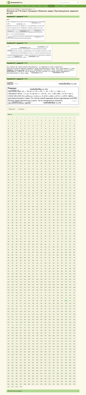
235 (62, 152)
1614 (70, 370)
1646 (62, 376)
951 (70, 265)
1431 (16, 343)
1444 (70, 343)
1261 (16, 316)
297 (37, 163)
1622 (33, 373)
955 (16, 268)
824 (37, 246)
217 (57, 150)
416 (37, 182)
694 (62, 225)
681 (8, 225)
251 (57, 155)
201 (62, 147)
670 (33, 222)
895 (49, 257)
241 (16, 155)
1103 (66, 290)
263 (37, 158)
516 (29, 198)
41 (33, 123)
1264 (29, 316)
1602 (21, 370)
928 (45, 263)
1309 (74, 322)
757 (41, 236)
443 (8, 187)
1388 (49, 335)
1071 (74, 284)
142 (29, 139)
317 (49, 166)
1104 (70, 290)
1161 (25, 300)
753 (25, 236)
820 (21, 246)
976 (33, 271)
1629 (62, 373)
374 (74, 174)
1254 (58, 314)
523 (58, 198)
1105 (74, 290)
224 (16, 152)
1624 (41, 373)
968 (70, 268)
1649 (74, 376)
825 (41, 246)
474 (66, 190)
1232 (37, 311)
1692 (41, 384)
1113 (37, 292)
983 (62, 271)
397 (29, 179)
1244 (17, 314)
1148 (41, 298)
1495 (70, 351)
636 (33, 217)
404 (58, 179)
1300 (37, 322)
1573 (41, 365)
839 (29, 249)
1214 (33, 308)
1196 (29, 306)
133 (62, 136)
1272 (62, 316)
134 (66, 136)
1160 (21, 300)
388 (62, 177)
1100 (54, 290)
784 (12, 241)
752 (21, 236)
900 (70, 257)
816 (74, 244)
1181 (37, 303)
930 (53, 263)
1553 (29, 362)
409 (8, 182)
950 (66, 265)
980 (49, 271)
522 (53, 198)
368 (49, 174)
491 (66, 193)
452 (45, 187)
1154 (66, 298)
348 (37, 171)
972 (16, 271)
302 (58, 163)
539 (53, 201)
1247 (29, 314)
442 (74, 185)
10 (45, 117)
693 (58, 225)
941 (29, 265)
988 (12, 273)
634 (25, 217)
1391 (62, 335)
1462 (74, 346)
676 (58, 222)
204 (74, 147)
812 (57, 244)
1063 (41, 284)
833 (74, 246)
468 (41, 190)
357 (74, 171)
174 (20, 144)
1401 (33, 338)
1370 (45, 333)
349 (41, 171)
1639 (33, 376)
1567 (17, 365)
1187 (62, 303)
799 (74, 241)
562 (8, 206)
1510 (62, 354)
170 (74, 142)
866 (70, 252)
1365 (25, 333)
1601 (16, 370)
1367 (33, 333)
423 (66, 182)
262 (33, 158)
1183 (45, 303)
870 (16, 255)
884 (74, 255)
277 (25, 160)
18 (8, 120)
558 (62, 203)
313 (33, 166)
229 (37, 152)
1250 (41, 314)
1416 (25, 341)
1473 (50, 349)
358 (8, 174)
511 (8, 198)
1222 (66, 308)
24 (33, 120)
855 (25, 252)
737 (29, 233)
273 (8, 160)
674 (49, 222)
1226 (12, 311)
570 (41, 206)
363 (29, 174)
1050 (58, 281)
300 (49, 163)
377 (16, 177)
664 (8, 222)
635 (29, 217)
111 (41, 134)
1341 (66, 327)
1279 (21, 319)
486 (45, 193)
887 (16, 257)
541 (62, 201)
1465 (17, 349)
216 (53, 150)
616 (20, 214)
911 (45, 260)
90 (24, 131)
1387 (45, 335)
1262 (21, 316)
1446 (8, 346)
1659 (45, 378)
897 (58, 257)
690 (45, 225)
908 (33, 260)
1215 (37, 308)
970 (8, 271)
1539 (41, 359)
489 (58, 193)
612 (74, 212)
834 (8, 249)
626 (62, 214)
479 (16, 193)
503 (45, 195)
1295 (17, 322)
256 (8, 158)
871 (20, 255)
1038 (8, 281)
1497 (8, 354)
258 (16, 158)
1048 (49, 281)
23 (29, 120)
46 (53, 123)
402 (49, 179)
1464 (12, 349)
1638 (29, 376)
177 (33, 144)
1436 (37, 343)
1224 (74, 308)
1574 (45, 365)
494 (8, 195)
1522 (41, 357)
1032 (54, 279)
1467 (25, 349)
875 (37, 255)
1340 (62, 327)
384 (45, 177)
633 (21, 217)
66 (66, 125)
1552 (25, 362)
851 (8, 252)
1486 (33, 351)
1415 (21, 341)
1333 (33, 327)
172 (12, 144)
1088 (74, 287)
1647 (66, 376)
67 (70, 125)
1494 (66, 351)
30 (57, 120)
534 (33, 201)
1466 (21, 349)
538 (49, 201)
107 (25, 134)
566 (25, 206)
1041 (21, 281)
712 (66, 228)
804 (25, 244)
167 (62, 142)
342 (12, 171)
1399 (25, 338)
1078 (33, 287)
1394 (74, 335)
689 (41, 225)
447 (25, 187)
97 (53, 131)
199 (53, 147)
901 (74, 257)
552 (37, 203)
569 (37, 206)
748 (74, 233)
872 (25, 255)
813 (62, 244)
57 (28, 125)
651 (25, 220)
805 (29, 244)
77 (41, 128)
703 (29, 228)
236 (66, 152)
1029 (41, 279)
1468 (29, 349)
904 (16, 260)
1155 (70, 298)
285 (58, 160)
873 (29, 255)
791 (41, 241)
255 (74, 155)
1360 (74, 330)
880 (58, 255)
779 (62, 238)
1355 (54, 330)
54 (16, 125)
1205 (66, 306)
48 (61, 123)
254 (70, 155)
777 (53, 238)
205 (8, 150)
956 (21, 268)
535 (37, 201)
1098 (45, 290)
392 (8, 179)
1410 (70, 338)
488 (54, 193)
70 (12, 128)
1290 (66, 319)
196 (41, 147)
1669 (17, 381)
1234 (45, 311)
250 (53, 155)
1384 (33, 335)
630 (8, 217)
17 (74, 117)
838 (25, 249)
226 (25, 152)
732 (8, 233)
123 (20, 136)
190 (16, 147)
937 (12, 265)
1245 (21, 314)
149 (57, 139)
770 (25, 238)
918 (74, 260)
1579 (66, 365)
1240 (70, 311)
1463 (8, 349)
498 (25, 195)
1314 (25, 324)
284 (54, 160)
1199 (41, 306)
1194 (21, 306)
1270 (54, 316)
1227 (17, 311)
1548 (8, 362)
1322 (58, 324)
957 (25, 268)
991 (25, 273)
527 (74, 198)
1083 (54, 287)
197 (45, 147)
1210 (16, 308)
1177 (21, 303)
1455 (45, 346)
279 (33, 160)
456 (62, 187)
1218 (49, 308)
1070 (70, 284)
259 (21, 158)
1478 (70, 349)
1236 (54, 311)
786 (21, 241)
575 (62, 206)
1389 (54, 335)
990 (21, 273)
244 (29, 155)
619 (33, 214)
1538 (37, 359)
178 (37, 144)
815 (70, 244)
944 (41, 265)
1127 (25, 295)
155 (12, 142)
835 (12, 249)
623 (49, 214)
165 (53, 142)
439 (62, 185)
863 (58, 252)
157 (20, 142)
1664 (66, 378)
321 (66, 166)
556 (53, 203)
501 (37, 195)
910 (41, 260)
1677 (50, 381)
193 (29, 147)
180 (45, 144)
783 (8, 241)
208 (21, 150)
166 (57, 142)
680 (74, 222)
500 (33, 195)
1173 (74, 300)
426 (8, 185)
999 (58, 273)
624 (53, 214)
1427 (70, 341)
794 (53, 241)
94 (41, 131)
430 (25, 185)
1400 (29, 338)
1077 (29, 287)
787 (25, 241)
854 (21, 252)
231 (45, 152)
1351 (37, 330)
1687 (21, 384)
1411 (74, 338)
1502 (29, 354)
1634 (12, 376)
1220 (58, 308)
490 (62, 193)
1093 (25, 290)
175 (25, 144)
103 (8, 134)
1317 (37, 324)
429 (21, 185)
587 (41, 209)
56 (24, 125)
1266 (37, 316)
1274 (70, 316)
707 (45, 228)
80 (53, 128)
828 (54, 246)
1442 (62, 343)
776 (49, 238)
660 (62, 220)
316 (45, 166)
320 (62, 166)
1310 (8, 324)
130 (49, 136)
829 (58, 246)
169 (70, 142)
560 (70, 203)
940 (25, 265)
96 (49, 131)
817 (8, 246)
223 (12, 152)
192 (25, 147)
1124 (12, 295)
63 (53, 125)
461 (12, 190)
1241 (74, 311)
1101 (58, 290)
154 (8, 142)
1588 (33, 368)
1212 (25, 308)
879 (53, 255)
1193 (16, 306)
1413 (12, 341)
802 (16, 244)
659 (58, 220)
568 (33, 206)
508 (66, 195)
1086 (66, 287)
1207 (74, 306)
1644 (54, 376)
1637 (25, 376)
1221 (62, 308)
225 (21, 152)
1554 (33, 362)
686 (29, 225)
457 (66, 187)
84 (70, 128)
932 (62, 263)
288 (70, 160)
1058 (21, 284)
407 (70, 179)
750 (12, 236)
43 (41, 123)
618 (29, 214)
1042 (25, 281)
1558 (49, 362)
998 (53, 273)
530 (16, 201)
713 (70, 228)
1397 (17, 338)
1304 (54, 322)
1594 (58, 368)
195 (37, 147)
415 (33, 182)
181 (49, 144)
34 (74, 120)
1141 (12, 298)
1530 (74, 357)
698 (8, 228)
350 (45, 171)
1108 (17, 292)
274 (12, 160)
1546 (70, 359)
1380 (17, 335)
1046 (41, 281)
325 (12, 168)
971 (12, 271)
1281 (29, 319)
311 (24, 166)
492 (70, 193)
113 (49, 134)
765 (74, 236)
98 (57, 131)
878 (49, 255)
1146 (33, 298)
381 (33, 177)
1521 (37, 357)
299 (45, 163)
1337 (50, 327)
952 (74, 265)
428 (16, 185)
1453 (37, 346)
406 (66, 179)
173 (16, 144)
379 (25, 177)
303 (62, 163)
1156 (74, 298)
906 (25, 260)
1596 (66, 368)
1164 (37, 300)
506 (58, 195)
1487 (37, 351)
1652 (17, 378)
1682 (70, 381)
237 (70, 152)
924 (29, 263)
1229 (25, 311)
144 (37, 139)
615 (16, 214)
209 (25, 150)
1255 (62, 314)
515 (25, 198)
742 (49, 233)
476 (74, 190)
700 (16, 228)
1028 (37, 279)
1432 (21, 343)
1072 (8, 287)
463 (21, 190)
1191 (8, 306)
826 (45, 246)
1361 (8, 333)
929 (49, 263)
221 (74, 150)
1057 (17, 284)
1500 (21, 354)
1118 (58, 292)
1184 (49, 303)
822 (29, 246)
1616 (8, 373)
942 (33, 265)
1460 (66, 346)
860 (45, 252)
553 (41, 203)
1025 (25, 279)
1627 (54, 373)
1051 (62, 281)
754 (29, 236)
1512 (70, 354)
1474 (54, 349)
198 (49, 147)
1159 (16, 300)
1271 (58, 316)
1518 (25, 357)
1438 (45, 343)
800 (8, 244)
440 (66, 185)
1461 (70, 346)
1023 (17, 279)
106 (20, 134)
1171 (66, 300)
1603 (25, 370)
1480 (8, 351)
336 (58, 168)
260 (25, 158)
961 (41, 268)
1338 (54, 327)
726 (53, 230)
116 (61, 134)
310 (20, 166)
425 (74, 182)
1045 (37, 281)
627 (66, 214)
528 (8, 201)
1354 (50, 330)
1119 (62, 292)
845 (53, 249)
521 (49, 198)
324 (8, 168)
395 (21, 179)
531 (20, 201)
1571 (33, 365)
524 (62, 198)
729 (66, 230)
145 (41, 139)
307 (8, 166)
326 (16, 168)
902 (8, 260)
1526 (58, 357)
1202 (54, 306)
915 (62, 260)
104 (12, 134)
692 (53, 225)
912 (49, 260)
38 (20, 123)
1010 (33, 276)
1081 (45, 287)
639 (45, 217)
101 (70, 131)
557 (58, 203)
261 (29, 158)
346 (29, 171)
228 (33, 152)
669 (29, 222)
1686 (17, 384)
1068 (62, 284)
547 (16, 203)
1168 (54, 300)
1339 (58, 327)
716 (12, 230)
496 (16, 195)
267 (53, 158)
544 (74, 201)
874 (33, 255)
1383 (29, 335)
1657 (37, 378)
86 (8, 131)
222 (8, 152)
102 (74, 131)
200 (58, 147)
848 (66, 249)
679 (70, 222)
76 (37, 128)
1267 (41, 316)
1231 (33, 311)
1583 (12, 368)
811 (53, 244)
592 (62, 209)
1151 (53, 298)
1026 (29, 279)
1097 (41, 290)
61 (45, 125)
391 (74, 177)
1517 (21, 357)
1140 (8, 298)
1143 (21, 298)
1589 (37, 368)
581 (16, 209)
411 (16, 182)
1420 (41, 341)
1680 (62, 381)
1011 (37, 276)
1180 (33, 303)
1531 (8, 359)
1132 (45, 295)
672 (41, 222)
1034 (62, 279)
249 (49, 155)
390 (70, 177)
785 (16, 241)
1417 (29, 341)
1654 (25, 378)
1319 (45, 324)
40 (29, 123)
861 (49, 252)
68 (74, 125)
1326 (74, 324)
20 (16, 120)
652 (29, 220)
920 (12, 263)
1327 (8, 327)
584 (29, 209)
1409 (66, 338)
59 (37, 125)
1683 (74, 381)
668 (25, 222)
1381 (21, 335)
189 (12, 147)
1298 (29, 322)
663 (74, 220)
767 (12, 238)
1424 (58, 341)
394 (16, 179)
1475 (58, 349)
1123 (8, 295)
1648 (70, 376)
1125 (16, 295)
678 (66, 222)
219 (66, 150)
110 (37, 134)
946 (49, 265)
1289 (62, 319)
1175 (12, 303)
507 (62, 195)
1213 (29, 308)
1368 (37, 333)
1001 (66, 273)
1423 (54, 341)
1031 (49, 279)
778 (58, 238)
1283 (37, 319)
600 (25, 212)
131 (53, 136)
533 (29, 201)
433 (37, 185)
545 (8, 203)
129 (45, 136)
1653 (21, 378)
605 (45, 212)
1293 (8, 322)
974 (25, 271)
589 (49, 209)
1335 (41, 327)
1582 (8, 368)
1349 (29, 330)
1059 (25, 284)
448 (29, 187)
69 (8, 128)
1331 (25, 327)
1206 (70, 306)
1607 (41, 370)
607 (53, 212)
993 (33, 273)
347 (33, 171)
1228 (21, 311)
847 (62, 249)
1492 (58, 351)
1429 (8, 343)
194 (33, 147)
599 (21, 212)
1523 (45, 357)
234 (58, 152)
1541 (49, 359)
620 (37, 214)
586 (37, 209)
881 (62, 255)
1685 (12, 384)
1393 (70, 335)
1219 (54, 308)
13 (57, 117)
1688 (25, 384)
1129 (33, 295)
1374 (62, 333)
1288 (58, 319)
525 (66, 198)
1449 (21, 346)
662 (70, 220)
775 (45, 238)
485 (41, 193)
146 (45, 139)
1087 (70, 287)
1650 (8, 378)
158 (25, 142)
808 (41, 244)
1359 (70, 330)
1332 (29, 327)
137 (8, 139)
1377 (74, 333)
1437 (41, 343)
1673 (33, 381)
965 (58, 268)
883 (70, 255)
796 (62, 241)
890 (29, 257)
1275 (74, 316)
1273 (66, 316)
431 (29, 185)
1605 (33, 370)
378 (21, 177)
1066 (54, 284)
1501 (25, 354)
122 (16, 136)
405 (62, 179)
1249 (37, 314)
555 (49, 203)
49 (66, 123)
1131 (41, 295)
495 (12, 195)
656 (45, 220)
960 (37, 268)
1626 (50, 373)
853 (16, 252)
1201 (49, 306)
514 (20, 198)
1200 (45, 306)
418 (45, 182)
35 (8, 123)
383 (41, 177)
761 (57, 236)
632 (16, 217)
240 (12, 155)
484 (37, 193)
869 (12, 255)
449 (33, 187)
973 (21, 271)
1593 (54, 368)
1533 (17, 359)
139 (16, 139)
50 (70, 123)
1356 (58, 330)
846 (58, 249)
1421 (45, 341)
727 (58, 230)
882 (66, 255)
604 (41, 212)
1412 (8, 341)
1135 (58, 295)
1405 (49, 338)
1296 (21, 322)
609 (62, 212)
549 (25, 203)
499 (29, 195)
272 (74, 158)
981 (53, 271)
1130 (37, 295)
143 (33, 139)
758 (45, 236)
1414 (17, 341)
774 (41, 238)
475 (70, 190)
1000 (62, 273)
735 (21, 233)
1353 (45, 330)
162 (41, 142)
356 (70, 171)
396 (25, 179)
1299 (33, 322)
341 (8, 171)
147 (49, 139)
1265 (33, 316)
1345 (12, 330)
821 (25, 246)
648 (12, 220)
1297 (25, 322)
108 (29, 134)
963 (49, 268)
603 (37, 212)
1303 (49, 322)
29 (53, 120)
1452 (33, 346)
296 (33, 163)
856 (29, 252)
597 (12, 212)
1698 (66, 384)
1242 (8, 314)
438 (58, 185)
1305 (58, 322)
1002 (70, 273)
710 (57, 228)
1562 (66, 362)
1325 (70, 324)
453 (49, 187)
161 (37, 142)
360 (16, 174)
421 (57, 182)
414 (29, 182)
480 (21, 193)
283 (49, 160)
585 (33, 209)
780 (66, 238)
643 (62, 217)
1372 (54, 333)
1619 (21, 373)
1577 (58, 365)
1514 (8, 357)
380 (29, 177)
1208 (8, 308)
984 (66, 271)
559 (66, 203)
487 (49, 193)
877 (45, 255)
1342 (70, 327)
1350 (33, 330)
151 (66, 139)
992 (29, 273)
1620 (25, 373)
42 (37, 123)
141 (24, 139)
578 (74, 206)
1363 (17, 333)
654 (37, 220)
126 (33, 136)
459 (74, 187)
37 (16, 123)
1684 (8, 384)
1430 (12, 343)
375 (8, 177)
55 (20, 125)
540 (58, 201)
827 (49, 246)
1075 (21, 287)
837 (21, 249)
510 (74, 195)
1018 (66, 276)
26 (41, 120)
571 (45, 206)
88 (16, 131)
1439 (49, 343)
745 (62, 233)
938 (16, 265)
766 (8, 238)
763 (66, 236)
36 (12, 123)
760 (53, 236)
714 (74, 228)
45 (49, 123)
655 (41, 220)
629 (74, 214)
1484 (25, 351)
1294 (12, 322)
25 (37, 120)
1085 (62, 287)
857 (33, 252)
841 (37, 249)
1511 (66, 354)
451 (41, 187)
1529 (70, 357)
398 (33, 179)
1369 (41, 333)
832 (70, 246)
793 (49, 241)
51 (74, 123)
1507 (50, 354)
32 (66, 120)
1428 (74, 341)
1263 (25, 316)
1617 (12, 373)
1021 (8, 279)
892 (37, 257)
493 (74, 193)
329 (29, 168)
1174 (8, 303)
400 (41, 179)
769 (21, 238)
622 (45, 214)
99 (61, 131)
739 (37, 233)
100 (66, 131)
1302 (45, 322)
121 (12, 136)
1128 (29, 295)
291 (12, 163)
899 (66, 257)
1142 (16, 298)
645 (70, 217)
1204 (62, 306)
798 (70, 241)
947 (53, 265)
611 (70, 212)
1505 (41, 354)
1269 (50, 316)
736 (25, 233)
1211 (21, 308)
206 (12, 150)
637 (37, 217)
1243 (12, 314)
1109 (21, 292)
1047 (45, 281)
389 (66, 177)
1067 (58, 284)
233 (53, 152)
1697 (62, 384)
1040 (17, 281)
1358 (66, 330)
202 (66, 147)
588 (45, 209)
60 (41, 125)
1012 (41, 276)
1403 (41, 338)
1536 (29, 359)
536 (41, 201)
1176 (16, 303)
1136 (62, 295)
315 (41, 166)
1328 (12, 327)
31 (61, 120)
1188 (66, 303)
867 (74, 252)
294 (25, 163)
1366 (29, 333)
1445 (74, 343)
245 (33, 155)
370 (58, 174)
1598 (74, 368)
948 (58, 265)
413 (25, 182)
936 (8, 265)
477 (8, 193)
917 (70, 260)
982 (58, 271)
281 (41, 160)
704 (33, 228)
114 (53, 134)
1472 (45, 349)
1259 (8, 316)
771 (29, 238)
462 (16, 190)
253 (66, 155)
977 (37, 271)
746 (66, 233)
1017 (62, 276)
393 (12, 179)
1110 (25, 292)
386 (53, 177)
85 (74, 128)
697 (74, 225)
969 (74, 268)
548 (21, 203)
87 (12, 131)
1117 (53, 292)
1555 (37, 362)
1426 (66, 341)
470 (49, 190)
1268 (45, 316)
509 (70, 195)
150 (62, 139)
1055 (8, 284)
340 (74, 168)
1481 (12, 351)
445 (16, 187)
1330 (21, 327)
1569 (25, 365)
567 (29, 206)
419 (49, 182)
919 (8, 263)
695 (66, 225)
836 (16, 249)
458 (70, 187)
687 (33, 225)
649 (16, 220)
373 (70, 174)
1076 (25, 287)
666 (16, 222)
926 (37, 263)
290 (8, 163)
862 (53, 252)
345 (25, 171)
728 (62, 230)
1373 (58, 333)
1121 (70, 292)
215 (49, 150)
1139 (74, 295)
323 (74, 166)
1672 (29, 381)
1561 (62, 362)
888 (21, 257)
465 (29, 190)
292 (16, 163)
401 (45, 179)
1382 (25, 335)
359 (12, 174)
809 (45, 244)
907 (29, 260)
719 (25, 230)
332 (41, 168)
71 (16, 128)
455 (58, 187)
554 (45, 203)
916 (66, 260)
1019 (70, 276)
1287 (54, 319)
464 (25, 190)
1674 (37, 381)
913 (53, 260)
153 (74, 139)
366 (41, 174)
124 (25, 136)
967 (66, 268)
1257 (70, 314)
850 (74, 249)
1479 (74, 349)
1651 (12, 378)
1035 (66, 279)
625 (58, 214)
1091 (16, 290)
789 (33, 241)
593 (66, 209)
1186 (58, 303)
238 (74, 152)
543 (70, 201)
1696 (58, 384)
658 (53, 220)
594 (70, 209)
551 (33, 203)
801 (12, 244)
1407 (58, 338)
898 (62, 257)
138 (12, 139)
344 (21, 171)
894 (45, 257)
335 (53, 168)
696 (70, 225)
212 (37, 150)
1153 (62, 298)
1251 (45, 314)
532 (25, 201)
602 (33, 212)
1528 (66, 357)
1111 (29, 292)
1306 (62, 322)
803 (21, 244)
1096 (37, 290)
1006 (17, 276)
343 (16, 171)
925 (33, 263)
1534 (21, 359)
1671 (25, 381)
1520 (33, 357)
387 (58, 177)
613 (8, 214)
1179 (29, 303)
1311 (12, 324)
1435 (33, 343)
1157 (8, 300)
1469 (33, 349)
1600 (12, 370)
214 (45, 150)
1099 (49, 290)
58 (33, 125)
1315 (29, 324)
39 (24, 123)
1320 (49, 324)
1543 (58, 359)
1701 (8, 386)
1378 (8, 335)
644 (66, 217)
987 (8, 273)
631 (12, 217)
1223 (70, 308)
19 (12, 120)
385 (49, 177)
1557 (45, 362)
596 (8, 212)
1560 (58, 362)
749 (8, 236)
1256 (66, 314)
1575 (49, 365)
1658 (41, 378)
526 (70, 198)
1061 (33, 284)
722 (37, 230)
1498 (12, 354)
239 (8, 155)
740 (41, 233)
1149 (45, 298)
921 (16, 263)
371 (62, 174)
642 (58, 217)
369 (53, 174)
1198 (37, 306)
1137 (66, 295)
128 (41, 136)
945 (45, 265)
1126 (21, 295)
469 (45, 190)
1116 (49, 292)
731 (74, 230)
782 (74, 238)
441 (70, 185)
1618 (16, 373)
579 (8, 209)
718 (20, 230)
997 (49, 273)
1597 (70, 368)
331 (37, 168)
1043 (29, 281)
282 (45, 160)
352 (53, 171)
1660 (49, 378)
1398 (21, 338)
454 (53, 187)
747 (70, 233)
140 (21, 139)
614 (12, 214)
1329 (17, 327)
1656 (33, 378)
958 (29, 268)
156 (16, 142)
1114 (41, 292)
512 (12, 198)
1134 (54, 295)
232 (49, 152)
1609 (49, 370)
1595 (62, 368)
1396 (12, 338)
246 (37, 155)
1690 (33, 384)
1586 (25, 368)
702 (25, 228)
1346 (17, 330)
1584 (17, 368)
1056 (12, 284)
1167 (49, 300)
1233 (41, 311)
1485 (29, 351)
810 (49, 244)
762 (62, 236)
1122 (74, 292)
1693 (45, 384)
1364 (21, 333)
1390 (58, 335)
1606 (37, 370)
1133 (49, 295)
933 (66, 263)
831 (66, 246)
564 (16, 206)
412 (20, 182)
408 (74, 179)
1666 (74, 378)
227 (29, 152)
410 (12, 182)
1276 (8, 319)
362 (25, 174)
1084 (58, 287)
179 (41, 144)
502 (41, 195)
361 (20, 174)
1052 (66, 281)
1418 (33, 341)
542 (66, 201)
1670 (21, 381)
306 (74, 163)
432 (33, 185)
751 (16, 236)
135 (70, 136)
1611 (58, 370)
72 (20, 128)
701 (20, 228)
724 (45, 230)
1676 (45, 381)
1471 (41, 349)
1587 (29, 368)
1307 (66, 322)
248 (45, 155)
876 (41, 255)
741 (45, 233)
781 (70, 238)
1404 (45, 338)
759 (49, 236)
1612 (62, 370)
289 (74, 160)
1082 (49, 287)
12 (53, 117)
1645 (58, 376)
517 (33, 198)
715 (8, 230)
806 (33, 244)
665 (12, 222)
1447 (12, 346)
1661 (54, 378)
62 (49, 125)
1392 (66, 335)
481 (25, 193)
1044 (33, 281)
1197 (33, 306)
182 (53, 144)
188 (8, 147)
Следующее (21, 109)
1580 (70, 365)
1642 (45, 376)
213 (41, 150)
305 (70, 163)
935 (74, 263)
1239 (66, 311)
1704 (21, 386)
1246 (25, 314)
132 (57, 136)
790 (37, 241)
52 (8, 125)
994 (37, 273)
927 (41, 263)
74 (29, 128)
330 (33, 168)
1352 (41, 330)
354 (62, 171)
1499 (17, 354)
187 (74, 144)
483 (33, 193)
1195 (25, 306)
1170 (62, 300)
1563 (70, 362)
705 (37, 228)
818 (12, 246)
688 (37, 225)
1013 (45, 276)
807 (37, 244)
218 (62, 150)
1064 (45, 284)
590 (53, 209)
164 (49, 142)
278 (29, 160)
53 (12, 125)
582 (21, 209)
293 (21, 163)
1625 (45, 373)
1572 (37, 365)
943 (37, 265)
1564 (74, 362)
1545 (66, 359)
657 (49, 220)
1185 (54, 303)
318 (53, 166)
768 (16, 238)
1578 (62, 365)
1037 (74, 279)
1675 (41, 381)
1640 (37, 376)
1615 (74, 370)
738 (33, 233)
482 (29, 193)
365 (37, 174)
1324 (66, 324)
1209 (12, 308)
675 (53, 222)
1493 (62, 351)
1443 (66, 343)
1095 (33, 290)
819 (16, 246)
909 (37, 260)
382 (37, 177)
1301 (41, 322)
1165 (41, 300)
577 (70, 206)
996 (45, 273)
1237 (58, 311)
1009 (29, 276)
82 (61, 128)
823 (33, 246)
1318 (41, 324)
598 (16, 212)
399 (37, 179)
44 (45, 123)
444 (12, 187)
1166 (45, 300)
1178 (25, 303)
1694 (49, 384)
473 (62, 190)
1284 (41, 319)
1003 (74, 273)
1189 (70, 303)
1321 (54, 324)
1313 (21, 324)
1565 (8, 365)
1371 (49, 333)
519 (41, 198)
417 (41, 182)
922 (21, 263)
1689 (29, 384)
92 (33, 131)
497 (21, 195)
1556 (41, 362)
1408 (62, 338)
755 (33, 236)
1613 (66, 370)
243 (25, 155)
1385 (37, 335)
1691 (37, 384)
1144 (25, 298)
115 (57, 134)
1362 (12, 333)
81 (57, 128)
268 (58, 158)
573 (53, 206)
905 (21, 260)
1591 (45, 368)
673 (45, 222)
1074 (17, 287)
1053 (70, 281)
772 (33, 238)
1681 (66, 381)
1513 (74, 354)
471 (53, 190)
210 (29, 150)
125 (29, 136)
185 (66, 144)
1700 (74, 384)
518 (37, 198)
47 (57, 123)
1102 (62, 290)
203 (70, 147)
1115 (45, 292)
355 (66, 171)
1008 (25, 276)
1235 (49, 311)
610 (66, 212)
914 (57, 260)
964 (53, 268)
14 (61, 117)
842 (41, 249)
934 (70, 263)
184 (62, 144)
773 (37, 238)
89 (20, 131)
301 (53, 163)
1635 (17, 376)
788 (29, 241)
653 (33, 220)
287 (66, 160)
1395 (8, 338)
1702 (12, 386)
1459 (62, 346)
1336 (45, 327)
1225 (8, 311)
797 (66, 241)
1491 (54, 351)
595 (74, 209)
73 (24, 128)
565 (21, 206)
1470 (37, 349)
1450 (25, 346)
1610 (54, 370)
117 (66, 134)
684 (21, 225)
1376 (70, 333)
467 (37, 190)
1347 (21, 330)
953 (8, 268)
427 (12, 185)
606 (49, 212)
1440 (54, 343)
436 (49, 185)
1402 (37, 338)
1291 (70, 319)
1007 (21, 276)
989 (16, 273)
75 (33, 128)
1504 (37, 354)
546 (12, 203)
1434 (29, 343)
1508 (54, 354)
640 (49, 217)
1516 (16, 357)
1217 (45, 308)
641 (53, 217)
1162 (29, 300)
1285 (45, 319)
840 (33, 249)
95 (45, 131)
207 (16, 150)
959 (33, 268)
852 (12, 252)
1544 (62, 359)
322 (70, 166)
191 (20, 147)
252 (62, 155)
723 (41, 230)
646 (74, 217)
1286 (49, 319)
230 (41, 152)
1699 (70, 384)
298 (41, 163)
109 (33, 134)
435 (45, 185)
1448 (17, 346)
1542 (54, 359)
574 (58, 206)
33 (70, 120)
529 (12, 201)
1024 (21, 279)
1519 (29, 357)
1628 (58, 373)
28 (49, 120)
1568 (21, 365)
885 (8, 257)
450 (37, 187)
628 (70, 214)
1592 (49, 368)
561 (74, 203)
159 (29, 142)
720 (29, 230)
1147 (37, 298)
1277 (12, 319)
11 (49, 117)
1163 (33, 300)
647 (8, 220)
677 (62, 222)
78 (45, 128)
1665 (70, 378)
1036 (70, 279)
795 (58, 241)
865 (66, 252)
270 (66, 158)
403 (54, 179)
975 (29, 271)
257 (12, 158)
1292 (74, 319)
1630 (66, 373)
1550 (17, 362)
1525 (54, 357)
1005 (12, 276)
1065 (50, 284)
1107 (12, 292)
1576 (54, 365)
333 (45, 168)
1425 (62, 341)
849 (70, 249)
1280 (25, 319)
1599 (8, 370)
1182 (41, 303)
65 (61, 125)
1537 (33, 359)
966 (62, 268)
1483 (21, 351)
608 (58, 212)
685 (25, 225)
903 (12, 260)
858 (37, 252)
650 (21, 220)
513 (16, 198)
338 (66, 168)
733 (12, 233)
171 (8, 144)
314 (37, 166)
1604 (29, 370)
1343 (74, 327)
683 (16, 225)
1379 (12, 335)
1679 (58, 381)
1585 (21, 368)
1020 (74, 276)
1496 (74, 351)
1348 (25, 330)
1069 (66, 284)
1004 (8, 276)
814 (66, 244)
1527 (62, 357)
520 (45, 198)
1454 (41, 346)
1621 (29, 373)
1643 (49, 376)
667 (21, 222)
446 (21, 187)
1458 (58, 346)
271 (70, 158)
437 (53, 185)
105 (16, 134)
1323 (62, 324)
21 (20, 120)
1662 (58, 378)
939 (21, 265)
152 (70, 139)
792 (45, 241)
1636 (21, 376)
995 (41, 273)
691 (49, 225)
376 (12, 177)
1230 (29, 311)
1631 (70, 373)
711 (61, 228)
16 (70, 117)
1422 (49, 341)
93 (37, 131)
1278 (17, 319)
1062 (37, 284)
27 (45, 120)
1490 (49, 351)
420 (54, 182)
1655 (29, 378)
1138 (70, 295)
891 (33, 257)
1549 (12, 362)
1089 (8, 290)
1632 (74, 373)
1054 (74, 281)
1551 (21, 362)
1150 (49, 298)
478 (12, 193)
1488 (41, 351)
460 (8, 190)
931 (57, 263)
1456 (50, 346)
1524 (50, 357)
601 (29, 212)
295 (29, 163)
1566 (12, 365)
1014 (49, 276)
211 (33, 150)
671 (37, 222)
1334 (37, 327)
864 (62, 252)
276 (21, 160)
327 (21, 168)
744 (58, 233)
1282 (33, 319)
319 (57, 166)
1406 (54, 338)
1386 (41, 335)
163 (45, 142)
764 (70, 236)
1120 (66, 292)
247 (41, 155)
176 (29, 144)
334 (49, 168)
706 (41, 228)
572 (49, 206)
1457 (54, 346)
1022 (12, 279)
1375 (66, 333)
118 (70, 134)
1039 (12, 281)
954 (12, 268)
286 (62, 160)
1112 (33, 292)
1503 (33, 354)
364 (33, 174)
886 (12, 257)
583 (25, 209)
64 (57, 125)
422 (62, 182)
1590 (41, 368)
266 (49, 158)
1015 (54, 276)
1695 (54, 384)
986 (74, 271)
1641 (41, 376)
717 (16, 230)
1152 (58, 298)
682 (12, 225)
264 (41, 158)
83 (66, 128)
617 (25, 214)
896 (53, 257)
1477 (66, 349)
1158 (12, 300)
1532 (12, 359)
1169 (58, 300)
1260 (12, 316)
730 (70, 230)
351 (49, 171)
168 (66, 142)
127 (37, 136)
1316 (33, 324)
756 (37, 236)
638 (41, 217)
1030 (45, 279)
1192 (12, 306)
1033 (58, 279)
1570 (29, 365)
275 (16, 160)
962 (45, 268)
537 (45, 201)
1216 (41, 308)
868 (8, 255)
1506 (45, 354)
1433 (25, 343)
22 (24, 120)
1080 (41, 287)
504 (49, 195)
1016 (58, 276)
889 (25, 257)
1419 (37, 341)
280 (37, 160)
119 (74, 134)
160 (33, 142)
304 (66, 163)
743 (53, 233)
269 (62, 158)
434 (41, 185)
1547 (74, 359)
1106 (8, 292)
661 (66, 220)
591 (57, 209)
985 (70, 271)
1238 (62, 311)
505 (53, 195)
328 (25, 168)
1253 (54, 314)
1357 (62, 330)
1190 (74, 303)
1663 (62, 378)
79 (49, 128)
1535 (25, 359)
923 (25, 263)
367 (45, 174)
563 (12, 206)
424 (70, 182)
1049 (54, 281)
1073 (12, 287)
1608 (45, 370)
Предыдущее (12, 109)
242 (21, 155)
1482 (17, 351)
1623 (37, 373)
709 (53, 228)
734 (16, 233)
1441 (58, 343)
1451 (29, 346)
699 (12, 228)
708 (49, 228)
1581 (74, 365)
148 (53, 139)
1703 (17, 386)
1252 (49, 314)
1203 (58, 306)
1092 (21, 290)
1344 (8, 330)
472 (58, 190)
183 (57, 144)
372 (66, 174)
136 (74, 136)
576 (66, 206)
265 (45, 158)
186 (70, 144)
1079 (37, 287)
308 (12, 166)
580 (12, 209)
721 (33, 230)
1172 (70, 300)
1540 (45, 359)
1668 (12, 381)
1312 (16, 324)
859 (41, 252)
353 (58, 171)
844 (49, 249)
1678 (54, 381)
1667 (8, 381)
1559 (54, 362)
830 (62, 246)
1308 (70, 322)
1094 (29, 290)
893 (41, 257)
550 (29, 203)
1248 (33, 314)
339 (70, 168)
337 (62, 168)
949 (62, 265)
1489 (45, 351)
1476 (62, 349)
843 (45, 249)
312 (29, 166)
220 (70, 150)
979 (45, 271)
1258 (74, 314)
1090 (12, 290)
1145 (29, 298)
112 (45, 134)
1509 (58, 354)
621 (41, 214)
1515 (12, 357)
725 (49, 230)
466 (33, 190)
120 (8, 136)
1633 (8, 376)
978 (41, 271)
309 (16, 166)
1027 (33, 279)
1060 (29, 284)
